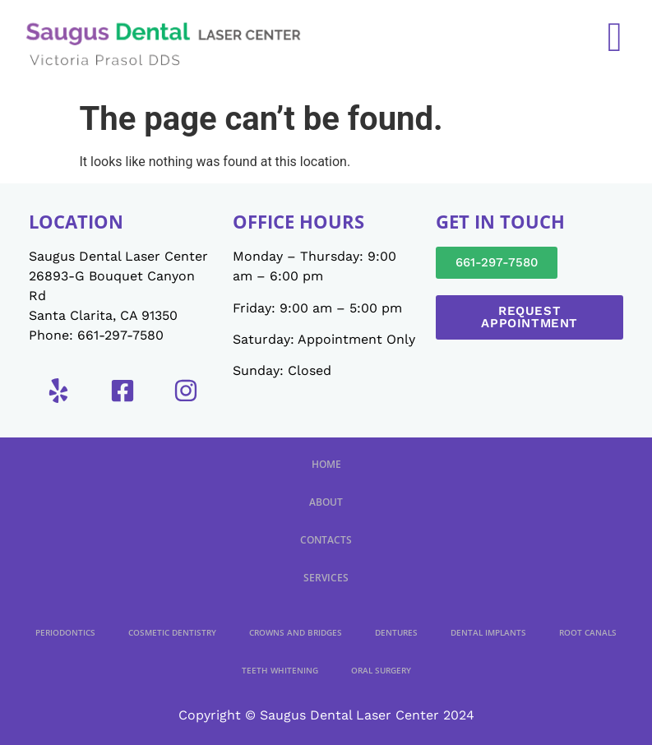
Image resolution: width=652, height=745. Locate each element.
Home (326, 464)
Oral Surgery (381, 670)
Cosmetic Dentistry (172, 632)
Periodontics (65, 632)
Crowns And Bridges (295, 632)
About (326, 502)
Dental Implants (488, 632)
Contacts (326, 540)
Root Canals (588, 632)
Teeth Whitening (280, 670)
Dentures (396, 632)
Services (326, 578)
